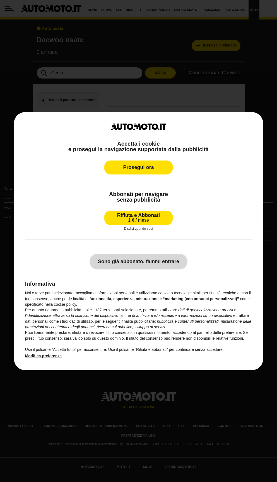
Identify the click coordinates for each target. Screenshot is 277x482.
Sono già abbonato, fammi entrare (138, 262)
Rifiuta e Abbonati (138, 217)
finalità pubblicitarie (138, 321)
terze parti (111, 310)
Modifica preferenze (43, 356)
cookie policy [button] (65, 304)
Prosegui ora (138, 167)
